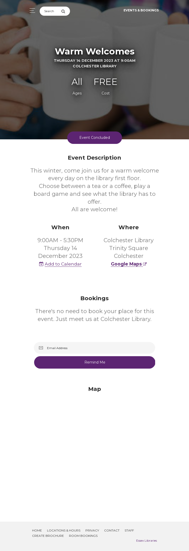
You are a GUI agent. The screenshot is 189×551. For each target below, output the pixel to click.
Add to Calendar (60, 264)
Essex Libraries (146, 540)
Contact (112, 530)
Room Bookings (83, 536)
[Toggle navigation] (31, 10)
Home (37, 530)
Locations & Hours (63, 530)
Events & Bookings (141, 10)
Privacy (92, 530)
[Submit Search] (65, 11)
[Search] (50, 11)
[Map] (94, 447)
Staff (129, 530)
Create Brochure (48, 536)
